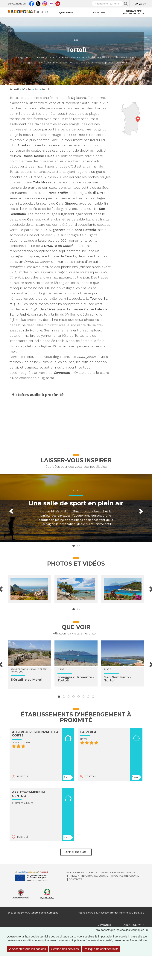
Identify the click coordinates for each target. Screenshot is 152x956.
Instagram (44, 2)
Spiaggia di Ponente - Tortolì (75, 678)
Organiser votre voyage (133, 12)
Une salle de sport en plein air (76, 503)
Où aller (98, 12)
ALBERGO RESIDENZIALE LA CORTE (35, 733)
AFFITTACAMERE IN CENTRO (28, 794)
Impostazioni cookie (124, 875)
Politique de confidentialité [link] (101, 949)
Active (76, 490)
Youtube (57, 2)
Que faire (66, 12)
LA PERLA (88, 732)
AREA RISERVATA (134, 924)
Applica (126, 3)
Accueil (14, 89)
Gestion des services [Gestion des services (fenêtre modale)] (65, 949)
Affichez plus (76, 851)
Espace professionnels (118, 872)
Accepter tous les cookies (27, 949)
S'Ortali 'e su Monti (26, 679)
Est (76, 39)
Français (138, 3)
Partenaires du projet (82, 872)
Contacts (75, 879)
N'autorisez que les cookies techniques (124, 930)
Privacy (74, 875)
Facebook (31, 2)
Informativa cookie (94, 875)
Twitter (38, 2)
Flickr (51, 2)
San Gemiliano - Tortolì (117, 678)
